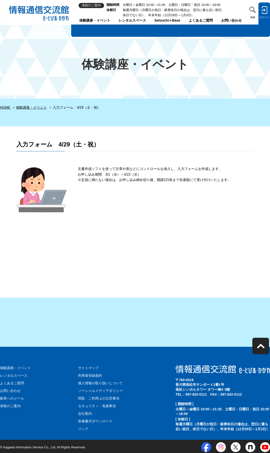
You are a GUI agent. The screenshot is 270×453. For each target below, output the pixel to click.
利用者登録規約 (90, 375)
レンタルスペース (132, 20)
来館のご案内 (10, 405)
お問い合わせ (231, 20)
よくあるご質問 (201, 20)
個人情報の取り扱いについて (100, 383)
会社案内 (85, 412)
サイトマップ (88, 368)
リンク (83, 427)
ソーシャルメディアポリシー (100, 390)
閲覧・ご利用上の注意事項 (98, 398)
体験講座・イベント (94, 20)
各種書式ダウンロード (95, 420)
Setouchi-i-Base (167, 20)
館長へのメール (12, 398)
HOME (5, 107)
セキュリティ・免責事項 (97, 405)
